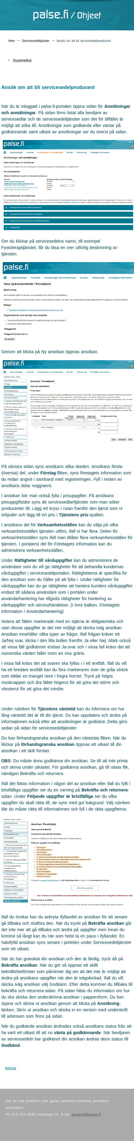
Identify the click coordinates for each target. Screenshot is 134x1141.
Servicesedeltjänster (35, 41)
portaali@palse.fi (86, 1114)
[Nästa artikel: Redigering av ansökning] (10, 1068)
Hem (11, 41)
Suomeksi (22, 60)
